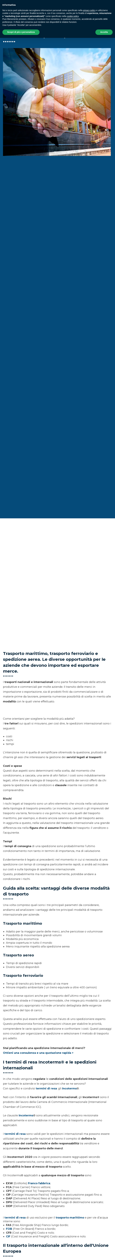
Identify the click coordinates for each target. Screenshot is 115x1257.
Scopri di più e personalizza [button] (21, 32)
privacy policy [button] (89, 10)
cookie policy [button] (73, 16)
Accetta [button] (104, 32)
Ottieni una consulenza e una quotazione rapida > (38, 1053)
